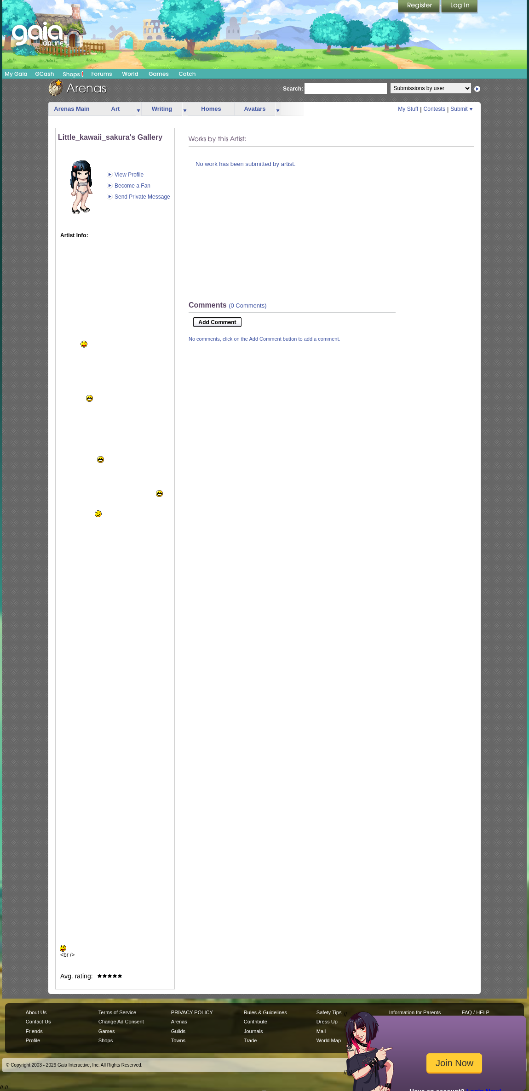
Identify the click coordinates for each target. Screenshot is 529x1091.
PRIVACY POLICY (192, 1012)
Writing (162, 108)
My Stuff (408, 109)
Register (419, 7)
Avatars (254, 108)
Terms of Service (117, 1012)
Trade (250, 1040)
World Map (328, 1040)
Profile (33, 1040)
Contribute (255, 1021)
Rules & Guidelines (265, 1012)
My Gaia (16, 74)
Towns (178, 1040)
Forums (101, 74)
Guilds (178, 1031)
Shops (73, 74)
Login (459, 7)
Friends (34, 1031)
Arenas (179, 1021)
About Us (36, 1012)
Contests (434, 109)
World (130, 74)
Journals (253, 1031)
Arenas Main (71, 108)
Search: (293, 89)
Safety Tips (329, 1012)
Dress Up (327, 1021)
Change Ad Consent (121, 1021)
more (138, 109)
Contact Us (38, 1021)
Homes (211, 108)
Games (159, 74)
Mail (321, 1031)
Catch (187, 74)
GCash (44, 74)
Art (115, 108)
